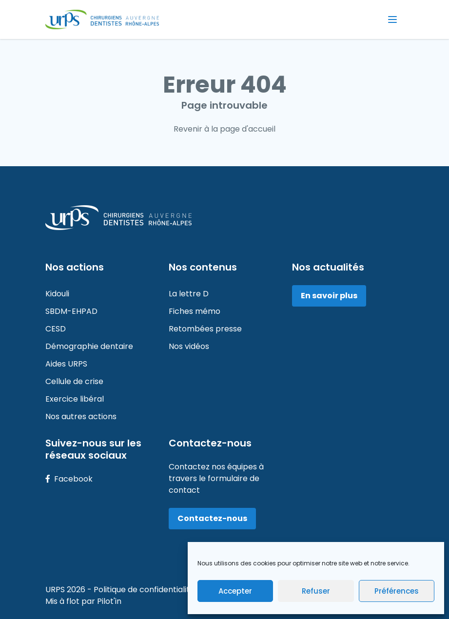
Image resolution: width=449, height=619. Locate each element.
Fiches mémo (194, 311)
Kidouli (57, 293)
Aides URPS (66, 363)
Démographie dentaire (89, 346)
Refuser (316, 591)
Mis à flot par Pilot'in (83, 601)
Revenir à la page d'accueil (224, 129)
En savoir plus (329, 295)
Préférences (396, 591)
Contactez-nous (212, 518)
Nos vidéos (189, 346)
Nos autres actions (81, 416)
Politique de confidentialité (145, 589)
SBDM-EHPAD (71, 311)
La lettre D (189, 293)
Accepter (235, 591)
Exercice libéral (74, 399)
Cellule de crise (74, 381)
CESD (55, 328)
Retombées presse (205, 328)
